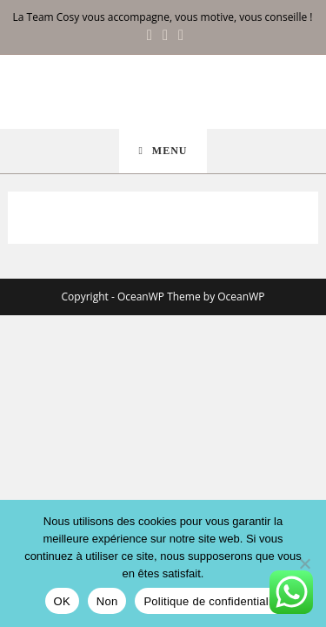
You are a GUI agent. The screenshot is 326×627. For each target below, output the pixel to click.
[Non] (304, 563)
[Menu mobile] (162, 151)
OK (62, 601)
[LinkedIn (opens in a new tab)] (178, 35)
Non (107, 601)
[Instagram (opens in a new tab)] (165, 35)
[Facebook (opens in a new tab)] (149, 35)
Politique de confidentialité (212, 601)
